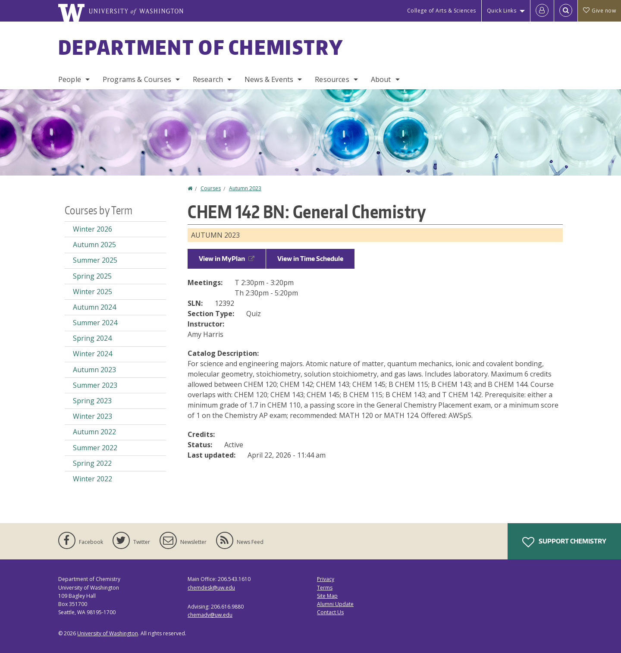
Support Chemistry (564, 542)
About (381, 79)
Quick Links (502, 10)
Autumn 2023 (245, 188)
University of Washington (107, 633)
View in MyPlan (226, 258)
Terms (324, 587)
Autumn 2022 (94, 431)
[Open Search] (565, 11)
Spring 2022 (92, 463)
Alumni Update (335, 604)
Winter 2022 (92, 478)
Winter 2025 (92, 291)
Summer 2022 (95, 447)
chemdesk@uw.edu (211, 587)
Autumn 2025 (94, 244)
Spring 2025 (92, 276)
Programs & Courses (137, 79)
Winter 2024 (92, 353)
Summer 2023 (95, 385)
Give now (599, 10)
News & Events (269, 79)
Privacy (325, 579)
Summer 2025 (95, 260)
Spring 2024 (92, 338)
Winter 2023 (92, 416)
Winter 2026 (92, 229)
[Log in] (542, 11)
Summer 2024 (95, 322)
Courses (211, 188)
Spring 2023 (92, 400)
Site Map (327, 596)
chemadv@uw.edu (210, 614)
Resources (332, 79)
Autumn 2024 (94, 307)
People (69, 79)
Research (208, 79)
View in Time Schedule (310, 258)
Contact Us (330, 612)
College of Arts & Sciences (441, 10)
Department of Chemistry (200, 47)
